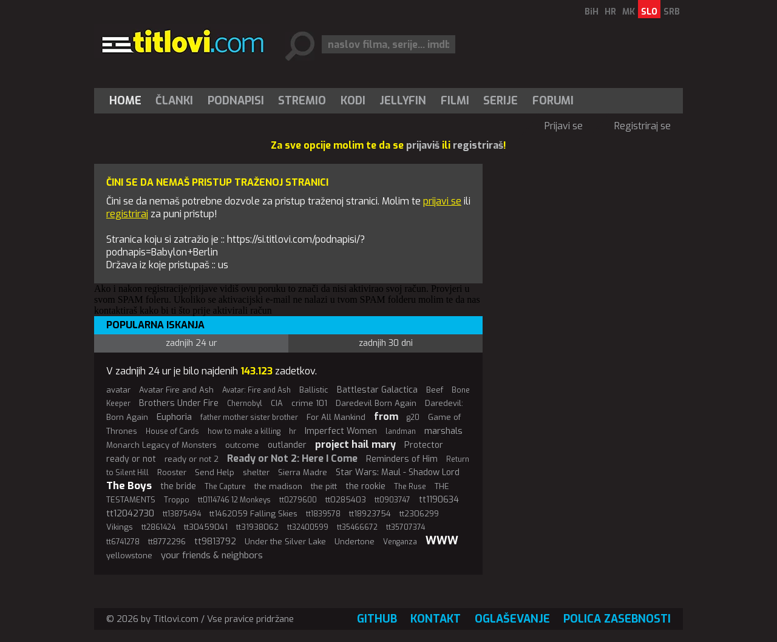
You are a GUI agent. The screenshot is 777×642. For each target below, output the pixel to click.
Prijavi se (564, 126)
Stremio (302, 100)
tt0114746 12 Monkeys (234, 500)
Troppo (176, 500)
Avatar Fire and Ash (176, 390)
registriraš (478, 145)
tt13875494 (182, 514)
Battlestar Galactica (377, 390)
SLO (649, 12)
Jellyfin (402, 100)
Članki (174, 100)
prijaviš (422, 145)
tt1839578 (323, 514)
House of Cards (172, 431)
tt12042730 (130, 513)
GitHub (377, 619)
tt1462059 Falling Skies (253, 514)
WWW (442, 540)
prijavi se (442, 201)
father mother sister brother (249, 417)
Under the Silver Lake (285, 541)
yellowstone (129, 555)
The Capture (225, 487)
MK (628, 12)
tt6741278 (123, 542)
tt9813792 (215, 541)
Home (125, 100)
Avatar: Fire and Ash (256, 390)
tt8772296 (167, 541)
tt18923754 (370, 514)
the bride (178, 486)
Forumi (553, 100)
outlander (287, 445)
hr (292, 431)
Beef (434, 390)
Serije (500, 100)
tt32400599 (307, 527)
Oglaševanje (512, 619)
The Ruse (410, 487)
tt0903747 (392, 500)
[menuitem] (128, 100)
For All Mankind (336, 417)
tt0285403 (345, 500)
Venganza (400, 542)
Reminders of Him (402, 459)
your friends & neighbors (212, 555)
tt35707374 (405, 527)
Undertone (354, 541)
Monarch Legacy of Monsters (161, 445)
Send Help (214, 472)
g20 (413, 417)
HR (610, 12)
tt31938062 (257, 527)
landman (400, 431)
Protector (423, 445)
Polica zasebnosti (617, 619)
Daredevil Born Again (376, 403)
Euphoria (174, 417)
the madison (278, 486)
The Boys (129, 486)
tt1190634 (439, 499)
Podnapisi (236, 100)
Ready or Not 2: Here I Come (292, 458)
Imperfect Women (341, 431)
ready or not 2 (192, 459)
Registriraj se (642, 126)
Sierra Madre (302, 472)
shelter (256, 472)
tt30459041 (206, 527)
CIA (277, 403)
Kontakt (435, 619)
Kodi (353, 100)
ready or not (131, 459)
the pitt (324, 486)
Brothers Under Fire (179, 403)
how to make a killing (244, 431)
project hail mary (355, 444)
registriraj (127, 214)
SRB (671, 12)
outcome (242, 445)
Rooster (171, 472)
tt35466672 (357, 527)
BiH (592, 12)
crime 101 (309, 403)
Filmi (455, 100)
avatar (118, 390)
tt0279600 (298, 500)
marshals (443, 431)
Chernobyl (244, 403)
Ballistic (313, 390)
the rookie (365, 486)
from (386, 416)
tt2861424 (158, 527)
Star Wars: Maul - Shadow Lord (398, 472)
